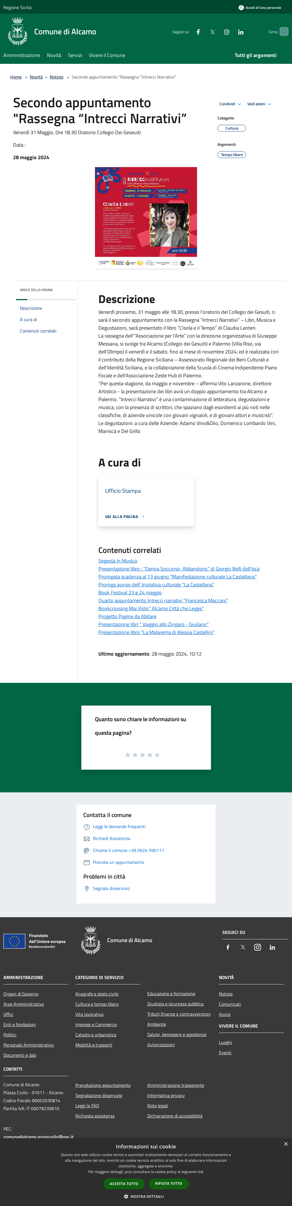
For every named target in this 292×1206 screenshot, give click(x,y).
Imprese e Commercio (96, 1024)
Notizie (56, 76)
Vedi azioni (260, 104)
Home (16, 76)
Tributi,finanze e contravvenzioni (179, 1014)
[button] (146, 1196)
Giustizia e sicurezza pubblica (175, 1003)
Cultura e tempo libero (97, 1004)
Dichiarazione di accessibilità (174, 1115)
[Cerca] (282, 31)
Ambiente (156, 1024)
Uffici (8, 1014)
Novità (36, 76)
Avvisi (225, 1014)
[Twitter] (202, 31)
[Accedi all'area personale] (260, 7)
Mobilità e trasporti (93, 1044)
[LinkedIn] (231, 31)
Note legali (157, 1105)
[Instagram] (217, 31)
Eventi (225, 1052)
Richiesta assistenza (95, 1115)
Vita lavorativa (89, 1014)
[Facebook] (188, 31)
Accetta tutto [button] (124, 1183)
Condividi (231, 104)
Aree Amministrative (23, 1004)
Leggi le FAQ (87, 1105)
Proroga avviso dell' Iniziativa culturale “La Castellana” (156, 584)
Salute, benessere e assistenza (176, 1034)
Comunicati (230, 1004)
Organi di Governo (20, 993)
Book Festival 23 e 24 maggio (130, 592)
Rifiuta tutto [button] (168, 1183)
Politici (9, 1034)
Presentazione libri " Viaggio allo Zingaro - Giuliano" (153, 624)
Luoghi (225, 1042)
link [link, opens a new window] (201, 1171)
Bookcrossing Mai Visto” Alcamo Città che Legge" (151, 608)
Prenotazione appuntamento (103, 1085)
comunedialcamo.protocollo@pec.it (38, 1136)
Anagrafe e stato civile (97, 993)
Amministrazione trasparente (175, 1085)
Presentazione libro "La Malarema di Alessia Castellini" (156, 632)
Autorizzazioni (161, 1044)
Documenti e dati (19, 1055)
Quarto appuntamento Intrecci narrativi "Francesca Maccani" (163, 600)
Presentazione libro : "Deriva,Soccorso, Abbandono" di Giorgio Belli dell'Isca (179, 569)
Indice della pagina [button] (36, 289)
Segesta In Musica (117, 561)
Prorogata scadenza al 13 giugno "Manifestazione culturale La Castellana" (177, 576)
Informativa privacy (166, 1095)
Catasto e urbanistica (95, 1034)
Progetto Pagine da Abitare (127, 616)
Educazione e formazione (171, 993)
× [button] (285, 1144)
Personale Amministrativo (28, 1044)
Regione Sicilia (17, 7)
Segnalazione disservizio (98, 1095)
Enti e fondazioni (19, 1024)
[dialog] (146, 1172)
